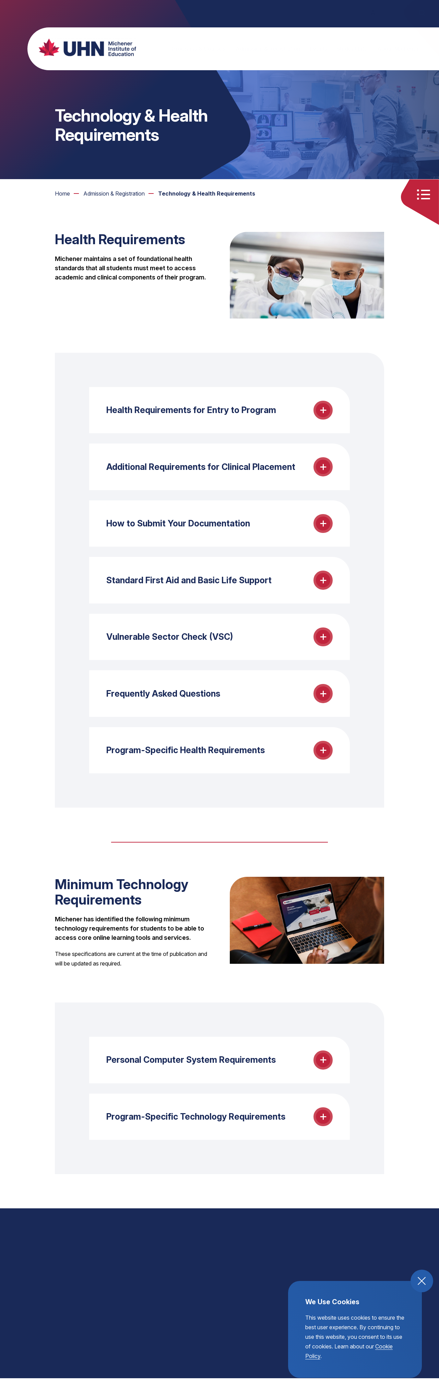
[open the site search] (422, 13)
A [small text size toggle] (359, 12)
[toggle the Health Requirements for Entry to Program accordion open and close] (219, 411)
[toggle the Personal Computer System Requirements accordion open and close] (219, 1074)
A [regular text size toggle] (373, 13)
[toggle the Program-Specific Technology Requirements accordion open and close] (219, 1133)
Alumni (229, 13)
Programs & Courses (198, 48)
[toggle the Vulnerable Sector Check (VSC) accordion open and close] (219, 645)
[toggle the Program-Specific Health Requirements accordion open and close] (219, 762)
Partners (259, 13)
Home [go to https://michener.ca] (62, 193)
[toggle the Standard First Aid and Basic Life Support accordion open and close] (219, 587)
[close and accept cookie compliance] (422, 1281)
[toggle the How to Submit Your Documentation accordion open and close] (219, 528)
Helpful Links (297, 13)
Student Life (352, 48)
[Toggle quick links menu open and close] (426, 195)
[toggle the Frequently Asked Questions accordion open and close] (219, 704)
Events (318, 48)
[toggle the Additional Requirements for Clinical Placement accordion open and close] (219, 470)
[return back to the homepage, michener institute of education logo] (80, 47)
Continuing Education (183, 13)
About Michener (398, 48)
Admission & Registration (268, 48)
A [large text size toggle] (387, 12)
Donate (333, 13)
